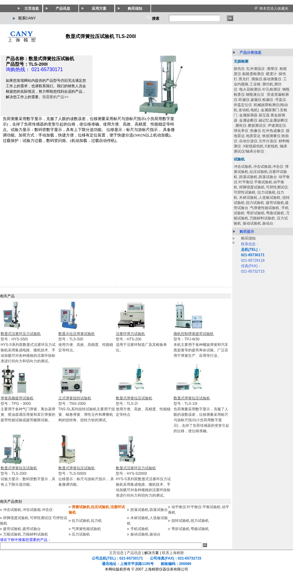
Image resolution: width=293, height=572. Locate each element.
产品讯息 (134, 553)
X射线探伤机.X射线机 (260, 146)
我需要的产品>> (55, 97)
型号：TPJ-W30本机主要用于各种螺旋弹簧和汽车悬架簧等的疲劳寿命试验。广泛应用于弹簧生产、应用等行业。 (201, 345)
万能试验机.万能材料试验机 (25, 534)
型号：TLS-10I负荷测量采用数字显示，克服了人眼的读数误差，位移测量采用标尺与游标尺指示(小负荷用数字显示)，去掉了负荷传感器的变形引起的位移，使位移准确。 (201, 414)
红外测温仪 (255, 69)
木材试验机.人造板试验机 (259, 197)
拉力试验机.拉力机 (87, 521)
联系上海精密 (173, 553)
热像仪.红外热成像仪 (267, 131)
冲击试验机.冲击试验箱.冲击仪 (28, 510)
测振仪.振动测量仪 (266, 79)
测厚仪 (272, 69)
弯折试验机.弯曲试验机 (190, 529)
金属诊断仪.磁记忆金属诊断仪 (263, 120)
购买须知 (248, 238)
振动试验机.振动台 (145, 534)
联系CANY (27, 18)
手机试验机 (139, 529)
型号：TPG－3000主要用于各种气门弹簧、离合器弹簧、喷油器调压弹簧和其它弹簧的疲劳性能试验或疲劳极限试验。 (28, 409)
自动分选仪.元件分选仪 (258, 141)
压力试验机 (81, 534)
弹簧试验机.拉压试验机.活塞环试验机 (261, 171)
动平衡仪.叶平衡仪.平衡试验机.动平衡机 (262, 182)
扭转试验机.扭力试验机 (190, 521)
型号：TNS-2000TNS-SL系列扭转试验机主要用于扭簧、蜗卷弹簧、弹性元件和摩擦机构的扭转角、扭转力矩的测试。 (86, 409)
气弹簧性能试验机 (86, 529)
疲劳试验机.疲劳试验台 (21, 529)
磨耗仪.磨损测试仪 (251, 125)
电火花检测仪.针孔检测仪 (259, 89)
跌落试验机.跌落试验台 (149, 510)
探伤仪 (239, 69)
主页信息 (116, 553)
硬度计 (271, 74)
